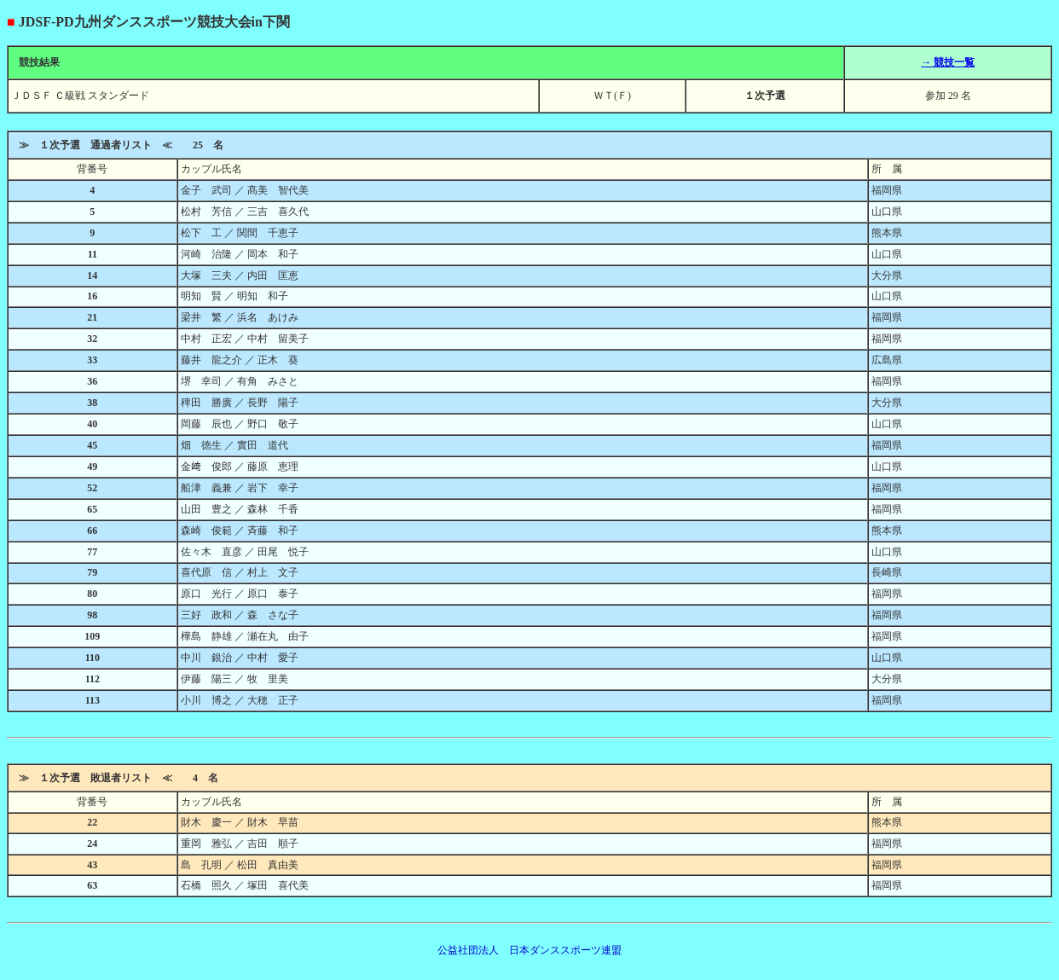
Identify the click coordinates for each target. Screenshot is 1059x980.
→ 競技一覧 (948, 62)
